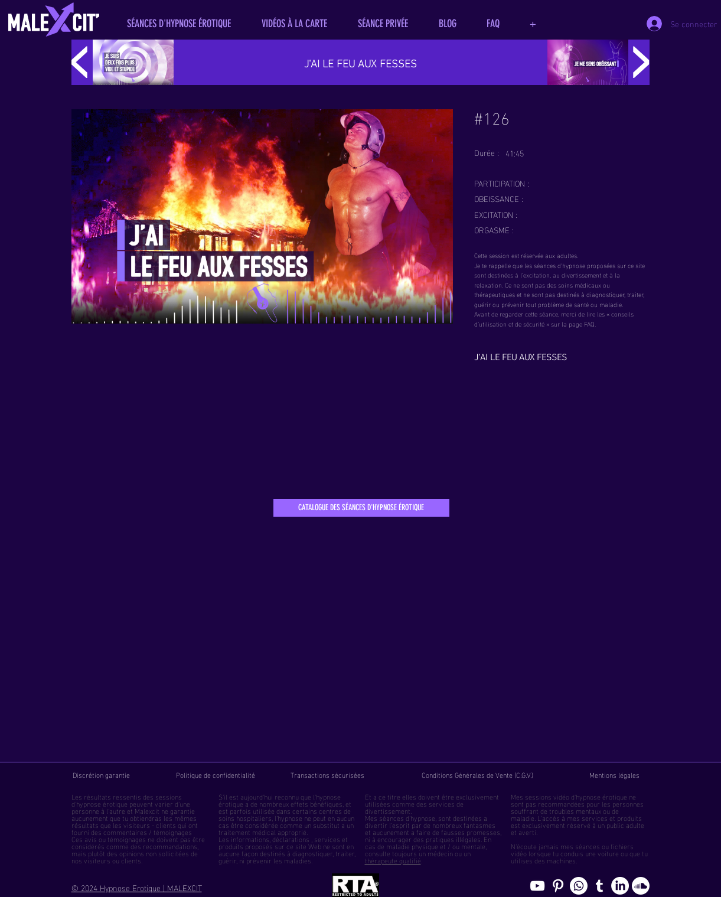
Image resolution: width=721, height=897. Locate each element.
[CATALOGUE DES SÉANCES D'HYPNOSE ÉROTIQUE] (361, 508)
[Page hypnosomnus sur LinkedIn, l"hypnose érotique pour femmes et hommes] (620, 886)
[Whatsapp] (579, 886)
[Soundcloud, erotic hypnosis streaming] (641, 886)
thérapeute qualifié (393, 859)
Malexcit (147, 810)
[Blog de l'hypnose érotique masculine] (599, 886)
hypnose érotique (102, 803)
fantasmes (479, 824)
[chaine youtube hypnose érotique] (537, 886)
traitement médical (247, 831)
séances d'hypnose (407, 817)
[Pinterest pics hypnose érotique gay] (558, 886)
